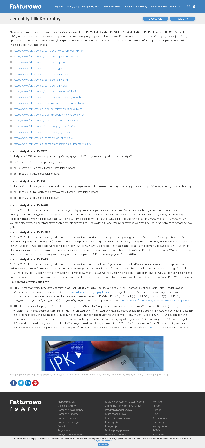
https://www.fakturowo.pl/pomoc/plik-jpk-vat (39, 62)
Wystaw (59, 6)
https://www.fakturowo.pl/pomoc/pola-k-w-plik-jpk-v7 (44, 91)
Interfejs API (112, 422)
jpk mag (38, 374)
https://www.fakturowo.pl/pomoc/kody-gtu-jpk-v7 (42, 132)
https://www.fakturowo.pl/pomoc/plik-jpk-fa (39, 68)
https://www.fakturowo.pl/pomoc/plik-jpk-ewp (40, 85)
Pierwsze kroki (112, 6)
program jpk (163, 374)
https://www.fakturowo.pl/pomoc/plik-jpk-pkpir (40, 79)
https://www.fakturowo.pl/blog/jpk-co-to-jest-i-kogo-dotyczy (48, 103)
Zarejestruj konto (91, 6)
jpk (16, 374)
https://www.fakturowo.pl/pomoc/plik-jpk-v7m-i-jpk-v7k (45, 56)
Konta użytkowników (117, 418)
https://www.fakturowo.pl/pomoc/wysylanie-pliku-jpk (44, 126)
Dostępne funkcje (68, 422)
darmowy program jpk (144, 374)
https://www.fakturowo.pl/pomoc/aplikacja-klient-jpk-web (47, 97)
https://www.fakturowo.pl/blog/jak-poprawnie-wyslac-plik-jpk (48, 114)
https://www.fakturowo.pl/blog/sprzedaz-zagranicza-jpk (45, 120)
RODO (156, 430)
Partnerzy (158, 422)
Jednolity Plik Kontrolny (35, 18)
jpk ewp (56, 374)
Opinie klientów (158, 6)
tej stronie (152, 327)
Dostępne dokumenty (135, 6)
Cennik (61, 426)
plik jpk (129, 374)
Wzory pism (160, 426)
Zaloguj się (72, 6)
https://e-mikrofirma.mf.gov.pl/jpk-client (87, 292)
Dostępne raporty (67, 413)
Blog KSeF (159, 434)
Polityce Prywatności (102, 441)
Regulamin (63, 430)
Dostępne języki (66, 418)
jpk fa (30, 374)
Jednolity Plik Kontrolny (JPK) (123, 405)
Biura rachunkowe (115, 413)
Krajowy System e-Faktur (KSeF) (124, 401)
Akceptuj (103, 444)
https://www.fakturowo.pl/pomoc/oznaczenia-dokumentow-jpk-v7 (52, 143)
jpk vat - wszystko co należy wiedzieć (80, 374)
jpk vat (22, 374)
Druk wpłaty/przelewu (118, 430)
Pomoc (174, 6)
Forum (156, 405)
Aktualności (160, 418)
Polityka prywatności (69, 434)
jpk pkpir (47, 374)
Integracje (111, 426)
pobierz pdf (182, 19)
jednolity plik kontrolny (113, 374)
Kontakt (157, 401)
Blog (155, 413)
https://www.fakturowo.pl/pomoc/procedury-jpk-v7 (43, 138)
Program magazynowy (118, 409)
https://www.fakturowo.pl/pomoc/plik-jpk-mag (40, 74)
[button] (192, 7)
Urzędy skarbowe (115, 434)
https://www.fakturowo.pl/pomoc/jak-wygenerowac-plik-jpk (48, 50)
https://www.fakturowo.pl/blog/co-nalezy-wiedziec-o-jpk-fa (47, 108)
